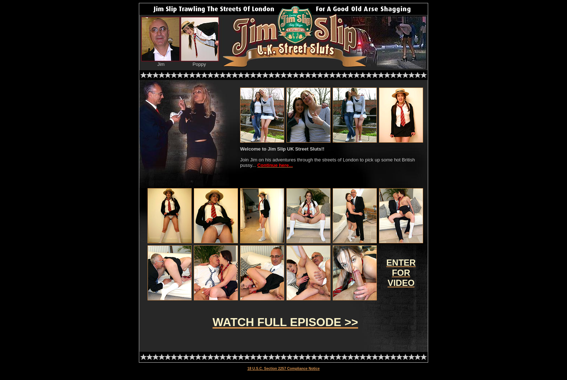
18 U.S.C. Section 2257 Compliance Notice (283, 369)
